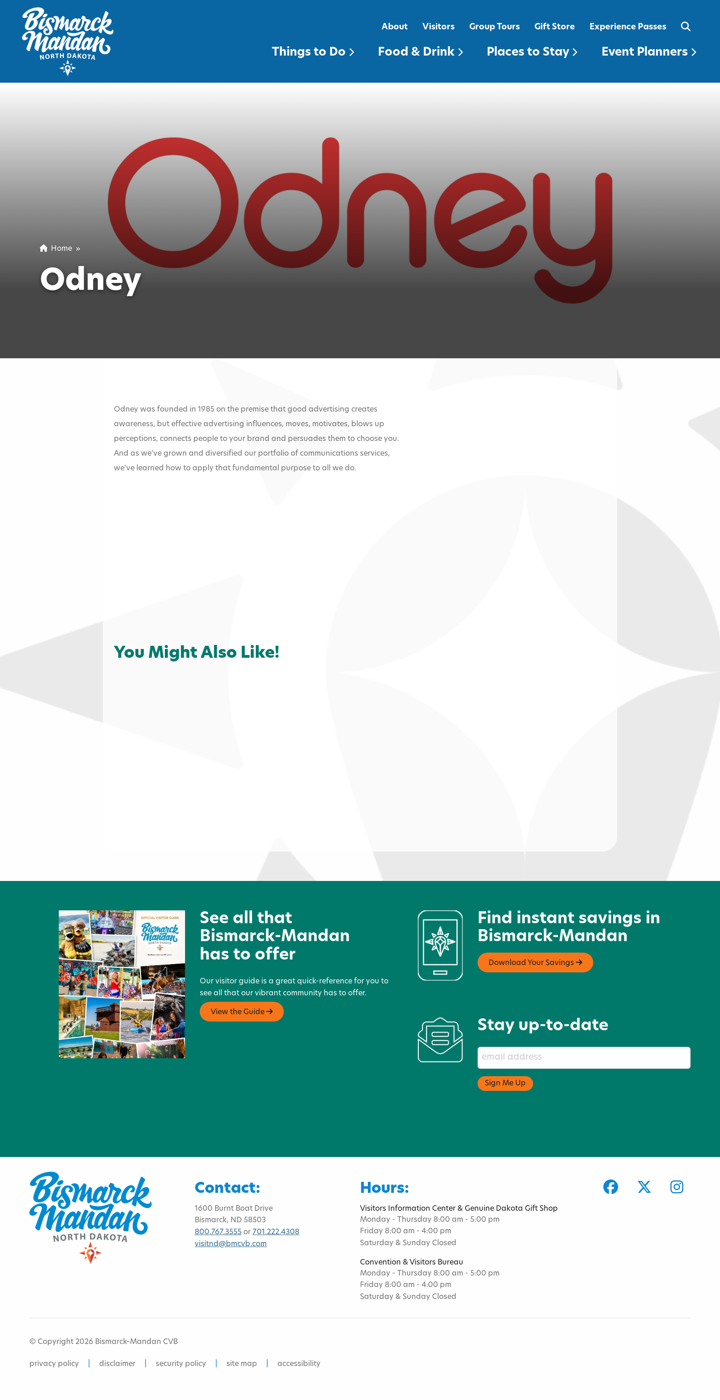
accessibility (299, 1364)
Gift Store (554, 27)
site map (241, 1364)
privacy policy (54, 1364)
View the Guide (242, 1012)
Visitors (438, 27)
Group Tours (494, 27)
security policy (181, 1364)
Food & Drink (420, 52)
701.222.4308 (276, 1232)
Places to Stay (532, 52)
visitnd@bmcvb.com (231, 1244)
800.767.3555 (218, 1232)
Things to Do (313, 52)
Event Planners (649, 52)
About (395, 27)
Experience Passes (628, 27)
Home (56, 249)
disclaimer (117, 1364)
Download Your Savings (535, 963)
